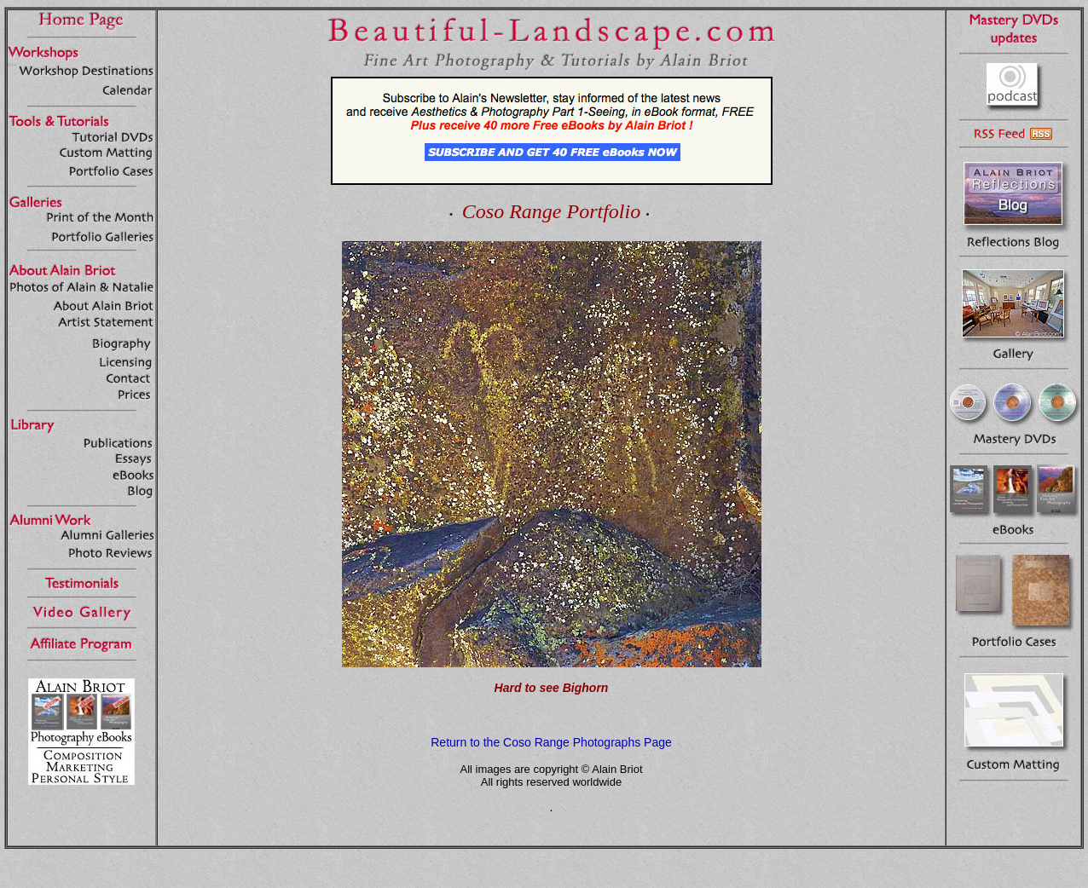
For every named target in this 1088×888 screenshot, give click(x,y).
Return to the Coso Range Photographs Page (551, 742)
